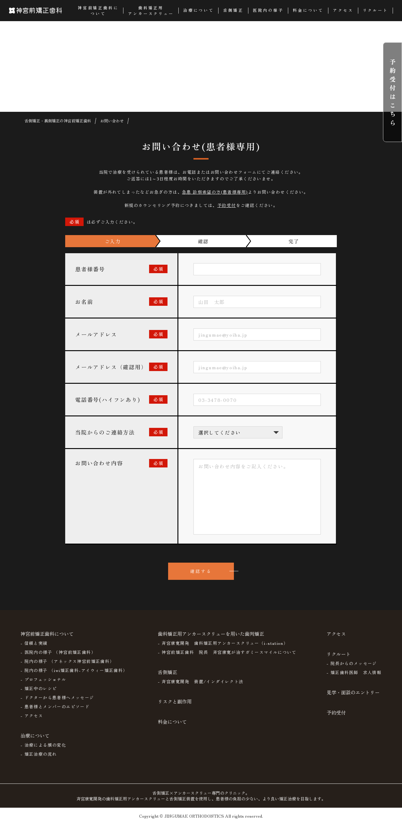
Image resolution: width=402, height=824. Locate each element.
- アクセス (32, 715)
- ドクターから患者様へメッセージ (57, 697)
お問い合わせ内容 (99, 463)
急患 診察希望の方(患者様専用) (215, 192)
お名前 (84, 301)
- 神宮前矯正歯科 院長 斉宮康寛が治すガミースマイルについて (227, 652)
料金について (172, 721)
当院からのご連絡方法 (105, 432)
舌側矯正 (167, 672)
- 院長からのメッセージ (352, 663)
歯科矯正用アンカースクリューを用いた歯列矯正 (211, 633)
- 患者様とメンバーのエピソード (55, 706)
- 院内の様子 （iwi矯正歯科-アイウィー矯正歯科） (74, 670)
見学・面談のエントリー (353, 692)
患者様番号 (90, 269)
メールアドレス (96, 334)
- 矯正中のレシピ (39, 688)
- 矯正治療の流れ (39, 754)
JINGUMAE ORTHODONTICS (194, 816)
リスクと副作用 (175, 701)
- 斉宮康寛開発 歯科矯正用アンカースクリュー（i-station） (223, 643)
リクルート (339, 653)
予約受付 (226, 205)
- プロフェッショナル (43, 679)
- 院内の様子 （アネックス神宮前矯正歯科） (67, 661)
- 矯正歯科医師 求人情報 (354, 672)
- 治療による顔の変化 (43, 745)
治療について (35, 735)
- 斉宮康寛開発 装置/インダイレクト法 (201, 681)
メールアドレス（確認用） (111, 367)
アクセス (336, 633)
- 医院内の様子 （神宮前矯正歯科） (58, 652)
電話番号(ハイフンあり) (107, 399)
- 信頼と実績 (34, 643)
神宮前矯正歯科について (47, 633)
